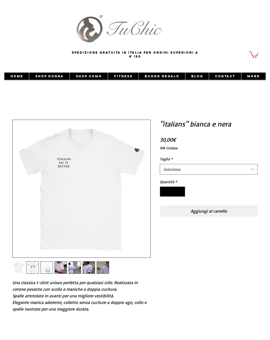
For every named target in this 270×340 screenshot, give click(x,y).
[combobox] (209, 169)
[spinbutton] (172, 191)
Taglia (166, 159)
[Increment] (180, 191)
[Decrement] (164, 191)
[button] (253, 54)
